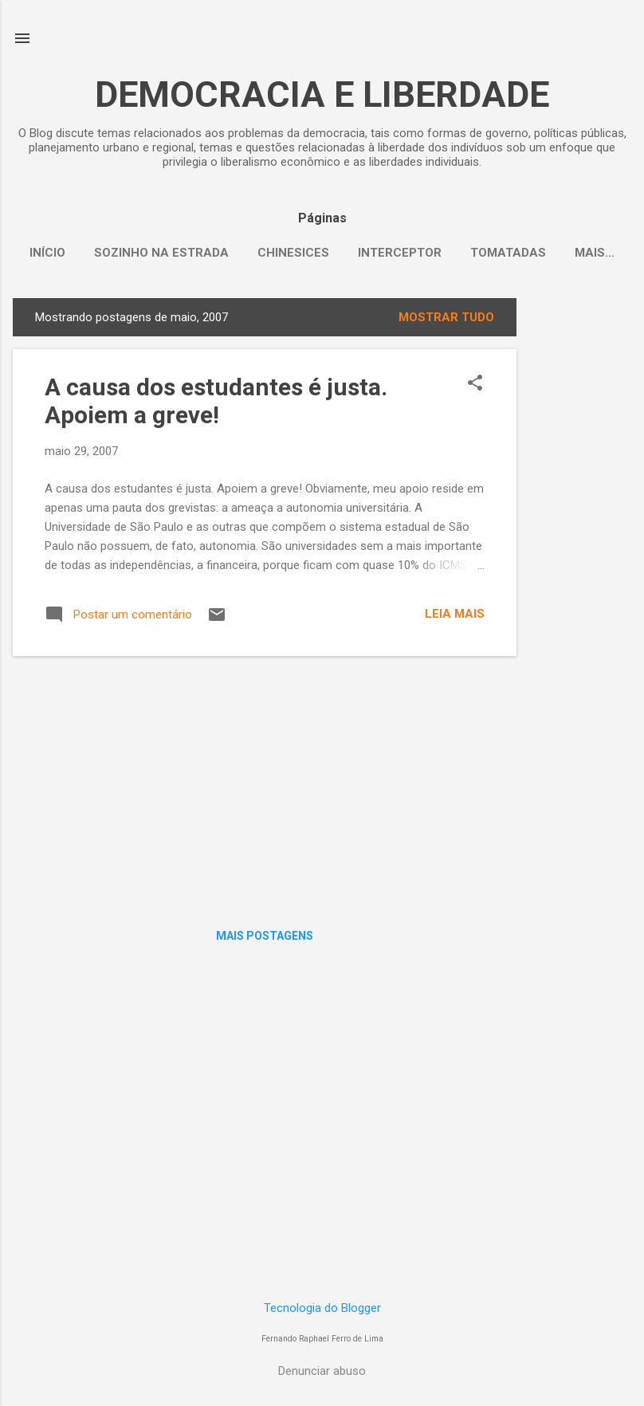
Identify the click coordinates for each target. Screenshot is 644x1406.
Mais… (595, 252)
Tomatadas (508, 252)
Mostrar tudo (446, 317)
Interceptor (400, 252)
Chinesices (293, 252)
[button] (475, 384)
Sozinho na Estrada (161, 252)
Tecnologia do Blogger (322, 1308)
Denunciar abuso (322, 1371)
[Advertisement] (580, 537)
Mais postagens (264, 935)
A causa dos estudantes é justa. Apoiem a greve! (216, 401)
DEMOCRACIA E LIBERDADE (322, 94)
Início (47, 252)
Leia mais (455, 614)
